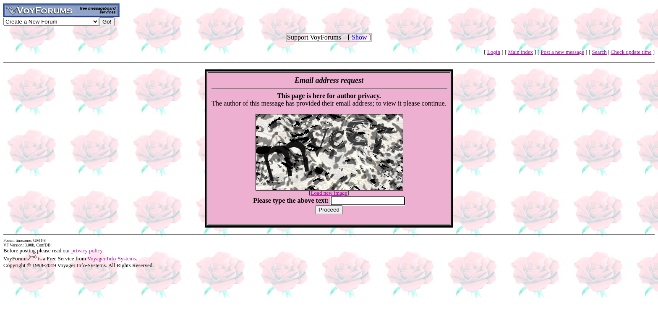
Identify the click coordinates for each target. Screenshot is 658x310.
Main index (520, 52)
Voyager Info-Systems (111, 258)
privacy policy (86, 250)
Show (359, 37)
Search (599, 52)
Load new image (329, 193)
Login (493, 52)
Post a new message (562, 52)
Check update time (631, 52)
